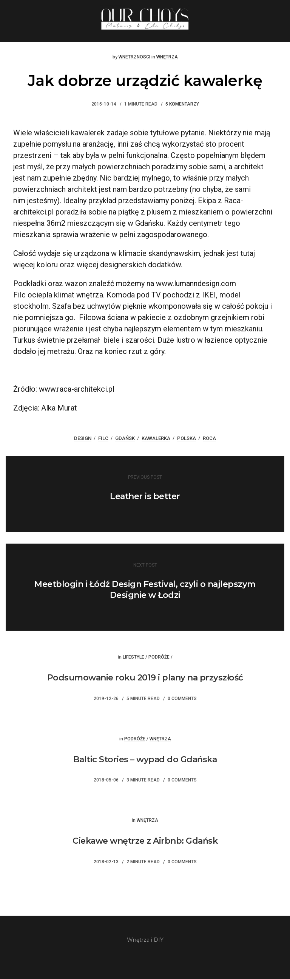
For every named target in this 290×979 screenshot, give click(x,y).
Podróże (159, 657)
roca (209, 438)
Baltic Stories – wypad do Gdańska (145, 759)
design (82, 438)
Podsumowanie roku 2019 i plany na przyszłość (145, 678)
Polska (186, 438)
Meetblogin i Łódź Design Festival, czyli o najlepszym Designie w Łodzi (145, 589)
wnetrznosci (134, 57)
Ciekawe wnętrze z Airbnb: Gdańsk (145, 841)
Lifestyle (133, 657)
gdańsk (125, 438)
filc (103, 438)
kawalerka (156, 438)
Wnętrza (167, 57)
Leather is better (145, 496)
